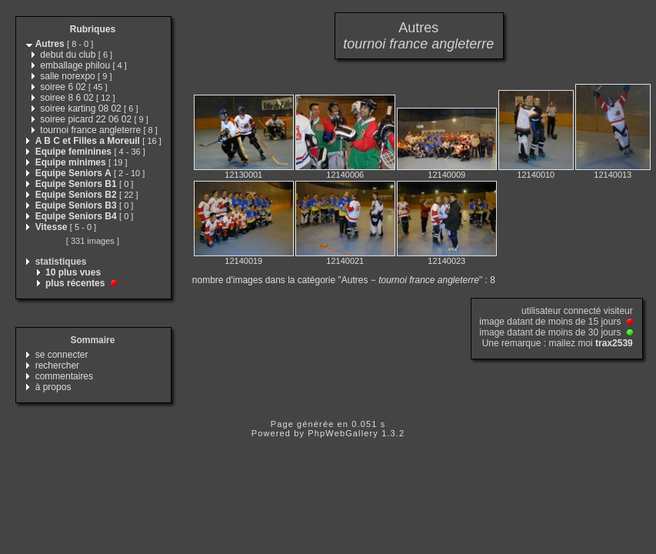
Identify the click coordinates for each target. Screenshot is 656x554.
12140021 (345, 260)
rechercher (57, 365)
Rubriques (92, 29)
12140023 (446, 260)
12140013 (612, 174)
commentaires (64, 376)
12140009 (446, 174)
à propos (53, 387)
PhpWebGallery (343, 433)
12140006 (345, 174)
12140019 (243, 260)
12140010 (535, 174)
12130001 (243, 174)
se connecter (61, 354)
